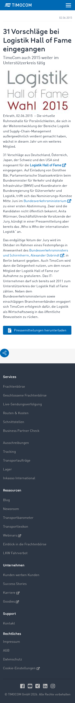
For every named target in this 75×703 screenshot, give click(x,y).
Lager (7, 469)
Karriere (11, 593)
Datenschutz (12, 659)
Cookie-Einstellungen (21, 668)
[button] (4, 353)
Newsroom (11, 509)
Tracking (9, 452)
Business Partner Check (21, 431)
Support (9, 613)
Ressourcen (12, 490)
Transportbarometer (18, 518)
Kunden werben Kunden (21, 575)
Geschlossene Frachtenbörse (25, 395)
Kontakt (9, 623)
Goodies (11, 601)
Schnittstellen (13, 422)
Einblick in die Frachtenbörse (24, 544)
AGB (6, 650)
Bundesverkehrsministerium (45, 201)
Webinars (12, 535)
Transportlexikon (15, 526)
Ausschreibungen (16, 443)
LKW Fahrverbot (15, 553)
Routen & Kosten (16, 413)
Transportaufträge (16, 460)
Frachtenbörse (14, 386)
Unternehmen (13, 565)
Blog (6, 500)
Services (9, 377)
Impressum (11, 642)
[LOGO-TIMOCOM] (18, 5)
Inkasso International (19, 478)
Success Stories (15, 584)
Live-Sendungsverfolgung (22, 404)
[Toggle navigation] (68, 5)
